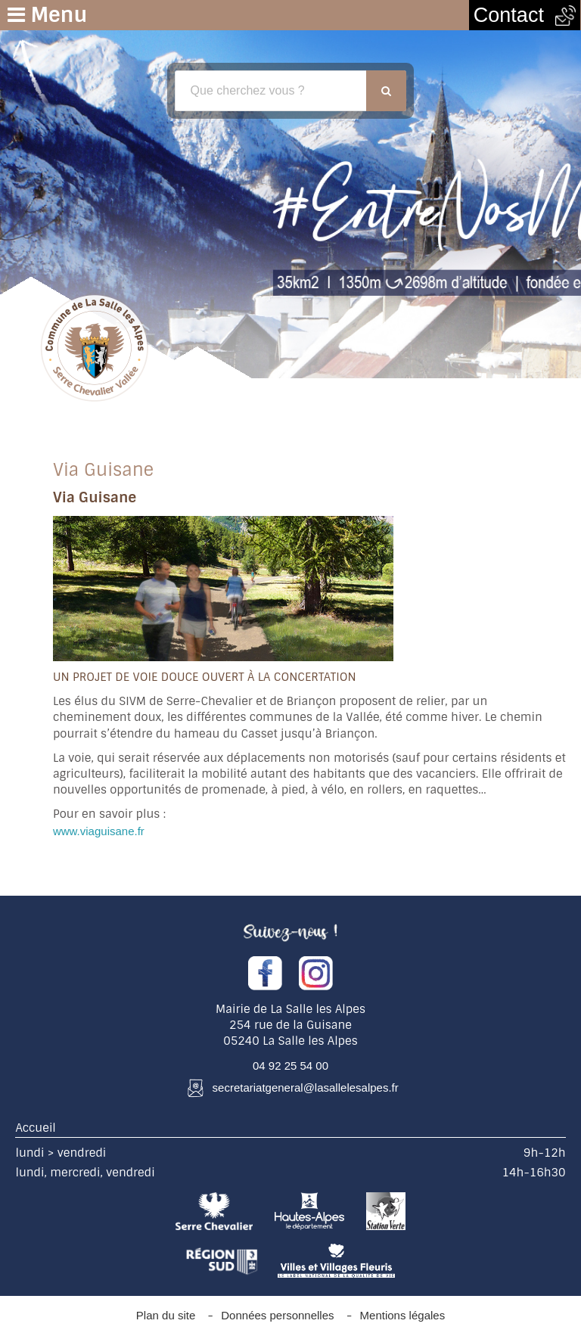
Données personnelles (277, 1315)
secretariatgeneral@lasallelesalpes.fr (306, 1087)
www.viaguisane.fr (98, 831)
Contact (525, 15)
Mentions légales (403, 1315)
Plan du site (165, 1315)
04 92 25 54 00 (290, 1065)
